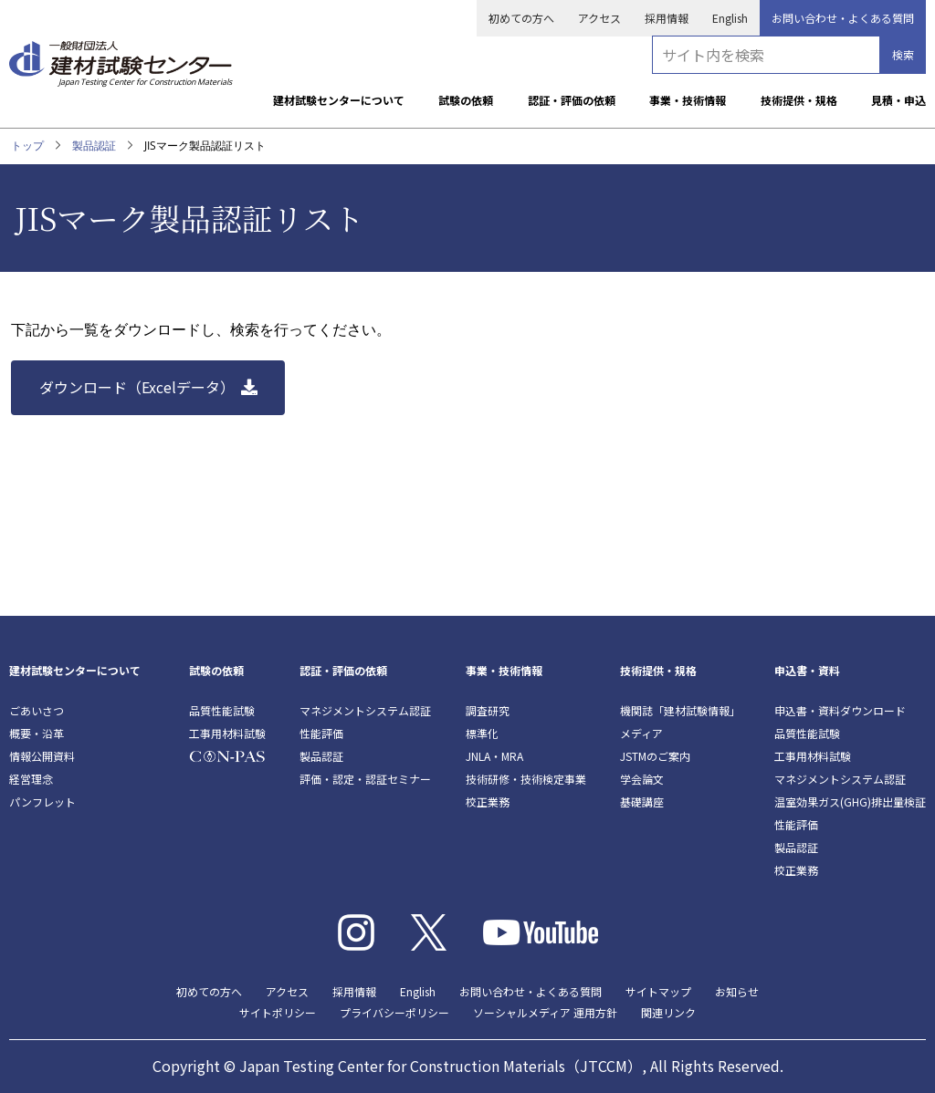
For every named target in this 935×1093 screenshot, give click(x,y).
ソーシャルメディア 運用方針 (545, 1012)
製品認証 (94, 145)
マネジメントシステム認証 (365, 710)
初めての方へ (521, 18)
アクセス (599, 18)
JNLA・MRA (494, 756)
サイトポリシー (277, 1012)
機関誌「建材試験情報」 (680, 710)
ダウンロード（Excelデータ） (137, 387)
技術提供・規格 (799, 100)
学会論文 (642, 778)
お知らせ (737, 991)
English (730, 18)
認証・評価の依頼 (571, 100)
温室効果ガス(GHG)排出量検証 (850, 801)
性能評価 (321, 733)
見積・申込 (898, 100)
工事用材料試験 (227, 733)
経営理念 (31, 778)
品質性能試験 (222, 710)
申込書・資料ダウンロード (840, 710)
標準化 (482, 733)
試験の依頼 (465, 100)
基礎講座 (642, 801)
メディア (641, 733)
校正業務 (488, 801)
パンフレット (42, 801)
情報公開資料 (42, 756)
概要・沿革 (36, 733)
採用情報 (666, 18)
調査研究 (488, 710)
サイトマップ (658, 991)
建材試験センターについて (338, 100)
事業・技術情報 (687, 100)
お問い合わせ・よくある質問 (843, 18)
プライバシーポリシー (394, 1012)
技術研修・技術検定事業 (526, 778)
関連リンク (668, 1012)
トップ (27, 145)
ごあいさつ (36, 710)
